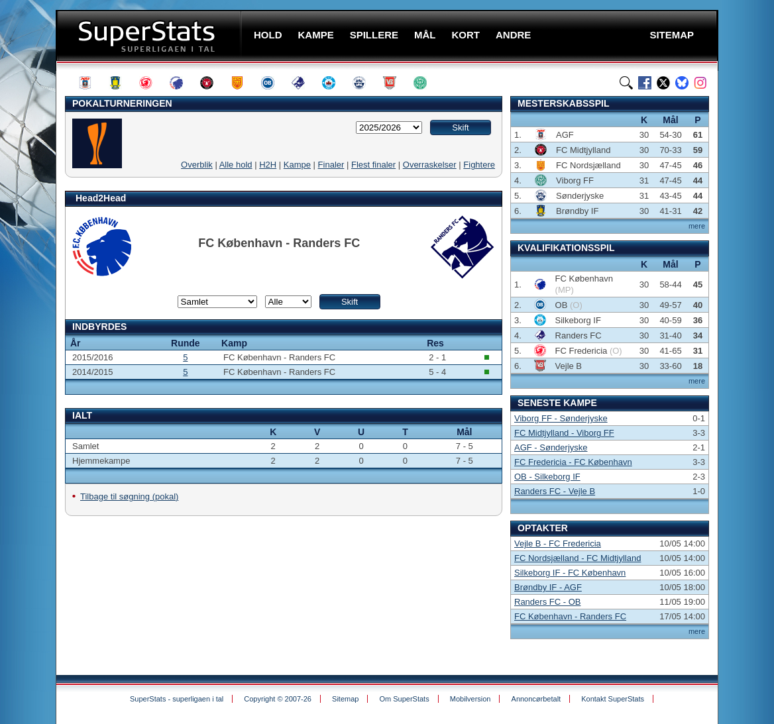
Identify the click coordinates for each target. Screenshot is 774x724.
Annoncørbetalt (536, 699)
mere (697, 226)
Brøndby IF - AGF (548, 587)
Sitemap (345, 699)
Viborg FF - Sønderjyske (561, 418)
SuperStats (150, 35)
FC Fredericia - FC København (573, 462)
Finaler (331, 165)
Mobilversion (470, 699)
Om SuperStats (404, 699)
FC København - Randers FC (570, 616)
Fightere (479, 165)
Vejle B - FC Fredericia (557, 543)
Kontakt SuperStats (612, 699)
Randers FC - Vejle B (554, 491)
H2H (267, 165)
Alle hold (235, 165)
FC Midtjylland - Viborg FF (564, 433)
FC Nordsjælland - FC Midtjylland (577, 558)
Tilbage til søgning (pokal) (129, 496)
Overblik (197, 165)
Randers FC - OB (547, 602)
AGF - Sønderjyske (551, 447)
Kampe (297, 165)
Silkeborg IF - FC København (570, 573)
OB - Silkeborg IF (547, 477)
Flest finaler (373, 165)
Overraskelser (430, 165)
